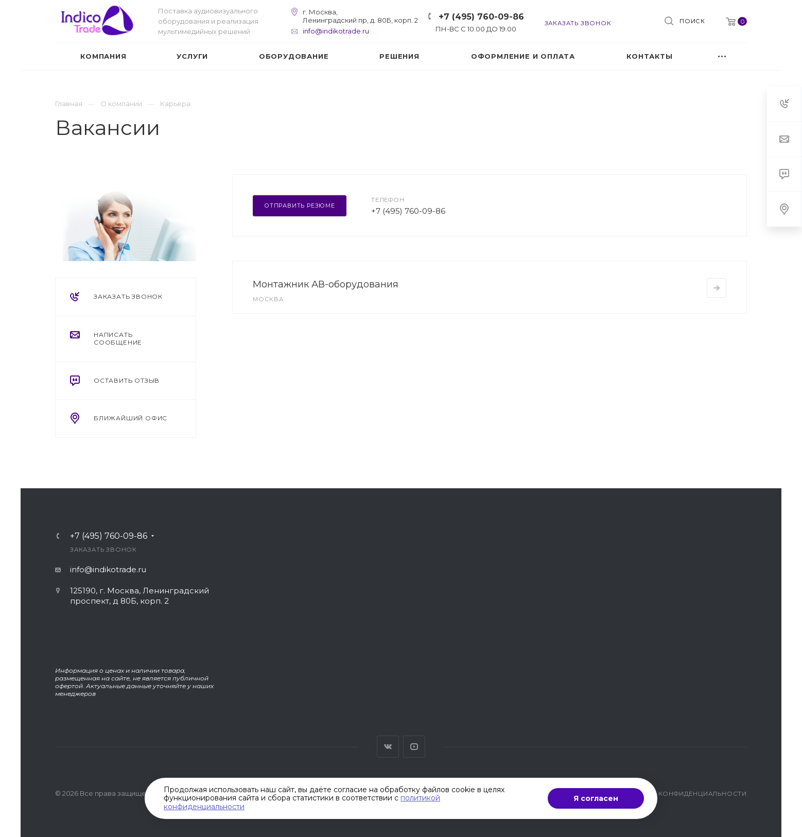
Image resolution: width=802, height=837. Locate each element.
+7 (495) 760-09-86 (481, 17)
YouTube (414, 747)
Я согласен (595, 798)
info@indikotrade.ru (336, 31)
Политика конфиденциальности (682, 793)
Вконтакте (388, 747)
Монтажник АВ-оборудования (325, 284)
